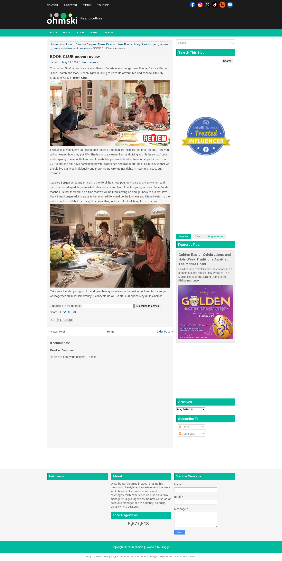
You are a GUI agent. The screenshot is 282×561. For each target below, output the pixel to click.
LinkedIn (108, 32)
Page (93, 32)
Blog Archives (215, 236)
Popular (183, 236)
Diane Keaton (106, 44)
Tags (198, 236)
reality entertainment (65, 48)
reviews (85, 48)
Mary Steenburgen (145, 44)
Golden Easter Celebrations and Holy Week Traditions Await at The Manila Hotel (204, 259)
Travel (80, 32)
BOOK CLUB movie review (75, 56)
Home (53, 32)
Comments (187, 433)
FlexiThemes (102, 556)
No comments (90, 62)
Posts (184, 427)
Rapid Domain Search (186, 556)
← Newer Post (56, 331)
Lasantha (134, 556)
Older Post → (164, 331)
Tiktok (87, 5)
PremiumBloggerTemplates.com (157, 556)
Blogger (166, 547)
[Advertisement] (189, 18)
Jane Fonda (124, 44)
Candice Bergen (86, 44)
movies (164, 44)
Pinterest (70, 5)
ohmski (139, 547)
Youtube (103, 5)
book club (67, 44)
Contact (52, 5)
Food (66, 32)
